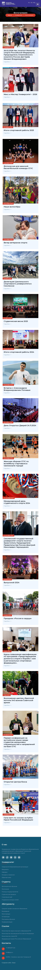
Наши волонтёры (12, 207)
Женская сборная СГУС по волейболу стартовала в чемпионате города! (16, 463)
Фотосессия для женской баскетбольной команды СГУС (18, 167)
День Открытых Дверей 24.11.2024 (20, 425)
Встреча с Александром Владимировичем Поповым (17, 389)
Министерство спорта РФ (9, 936)
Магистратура (6, 914)
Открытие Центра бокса (15, 782)
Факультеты (5, 869)
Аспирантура (5, 916)
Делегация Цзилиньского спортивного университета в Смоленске (17, 284)
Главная (10, 15)
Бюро (14, 962)
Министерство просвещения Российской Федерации (18, 933)
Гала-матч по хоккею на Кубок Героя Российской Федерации (18, 819)
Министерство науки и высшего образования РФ (16, 931)
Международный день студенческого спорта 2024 (17, 502)
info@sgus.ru (9, 952)
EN (31, 2)
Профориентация (7, 922)
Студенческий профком (9, 894)
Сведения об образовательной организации (15, 867)
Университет (18, 15)
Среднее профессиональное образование (14, 908)
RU (29, 2)
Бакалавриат (5, 911)
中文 (34, 2)
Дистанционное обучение (9, 886)
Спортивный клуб (7, 897)
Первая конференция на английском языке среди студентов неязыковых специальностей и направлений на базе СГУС (19, 742)
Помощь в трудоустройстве (10, 891)
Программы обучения (8, 919)
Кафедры (4, 872)
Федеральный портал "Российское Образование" (16, 939)
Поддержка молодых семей (10, 899)
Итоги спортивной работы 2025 (19, 130)
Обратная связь (6, 877)
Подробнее (7, 61)
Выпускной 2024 (11, 583)
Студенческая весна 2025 (16, 321)
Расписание (5, 889)
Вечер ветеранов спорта (15, 243)
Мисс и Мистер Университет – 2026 (20, 94)
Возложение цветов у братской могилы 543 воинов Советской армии (19, 700)
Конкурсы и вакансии (8, 875)
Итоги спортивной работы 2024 (19, 352)
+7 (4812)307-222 (10, 947)
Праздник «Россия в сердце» (18, 618)
